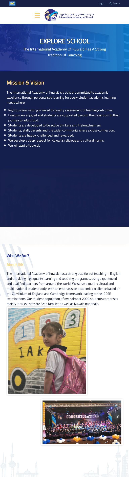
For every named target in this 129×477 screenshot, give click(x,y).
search (115, 3)
